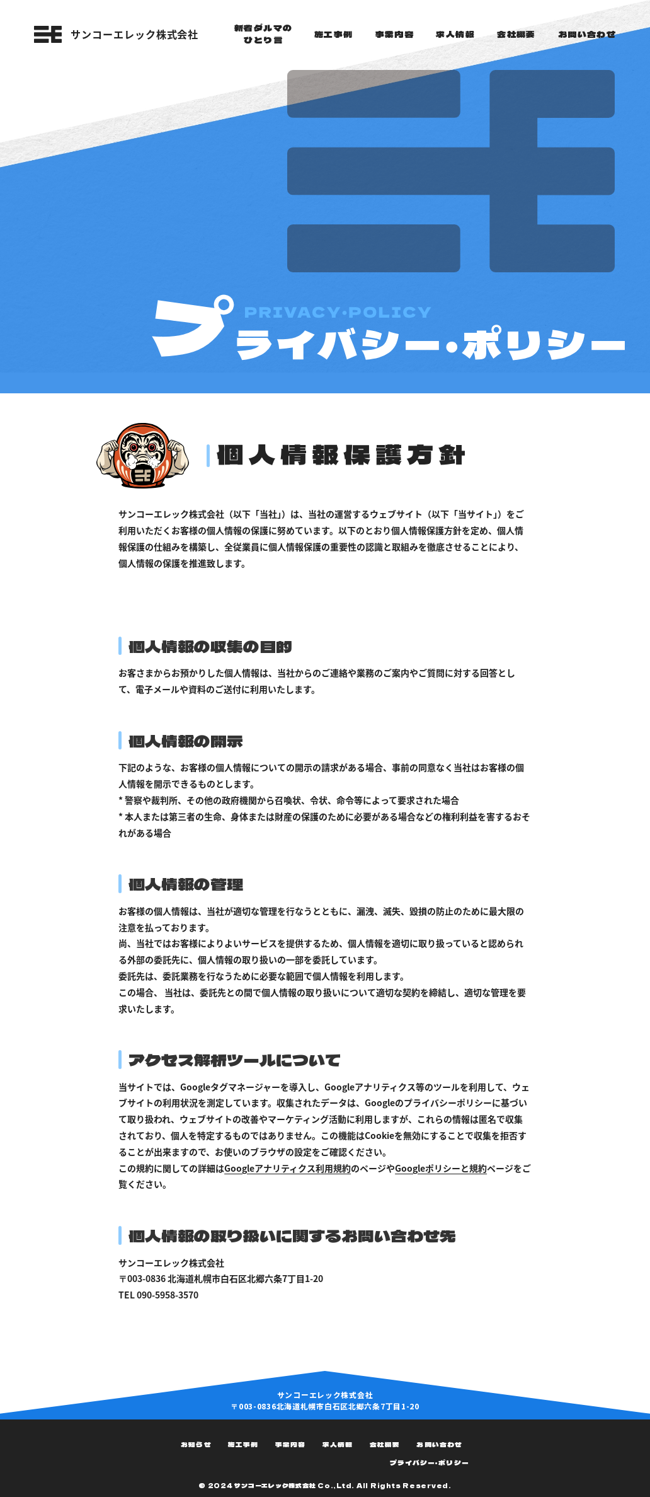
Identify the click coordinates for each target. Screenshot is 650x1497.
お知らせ (196, 1444)
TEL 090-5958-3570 (158, 1294)
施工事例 (243, 1444)
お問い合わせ (439, 1444)
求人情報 (337, 1444)
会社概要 (385, 1444)
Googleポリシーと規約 (441, 1168)
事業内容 (290, 1444)
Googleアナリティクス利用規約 (287, 1168)
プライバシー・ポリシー (429, 1462)
